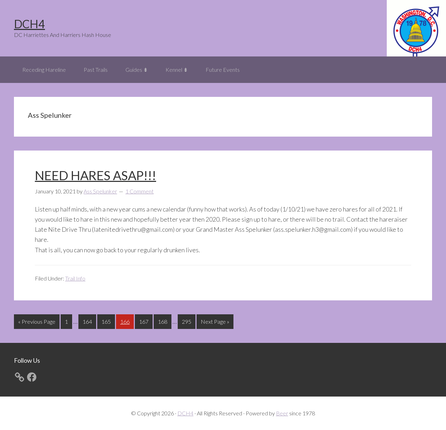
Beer (282, 413)
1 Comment (139, 191)
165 (107, 321)
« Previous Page (36, 323)
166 (126, 321)
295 (187, 321)
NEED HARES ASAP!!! (95, 175)
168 (163, 321)
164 (88, 321)
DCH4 (29, 24)
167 (145, 321)
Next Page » (214, 323)
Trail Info (75, 278)
